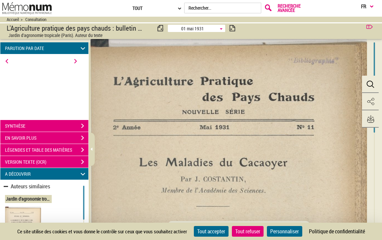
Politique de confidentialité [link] (337, 231)
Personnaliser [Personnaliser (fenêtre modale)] (284, 231)
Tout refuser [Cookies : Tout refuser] (247, 231)
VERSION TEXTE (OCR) (46, 162)
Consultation (35, 19)
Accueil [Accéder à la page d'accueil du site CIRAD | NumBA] (13, 19)
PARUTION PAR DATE (46, 48)
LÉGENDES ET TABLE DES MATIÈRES (46, 150)
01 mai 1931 (192, 28)
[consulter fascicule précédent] (160, 28)
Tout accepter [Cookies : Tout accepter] (211, 231)
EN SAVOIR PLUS (46, 138)
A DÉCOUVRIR (46, 174)
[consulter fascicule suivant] (232, 28)
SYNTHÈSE (46, 126)
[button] (370, 84)
